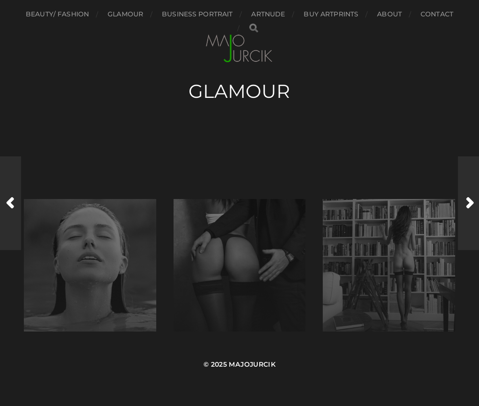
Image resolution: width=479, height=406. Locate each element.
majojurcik (252, 364)
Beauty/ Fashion (57, 14)
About (389, 14)
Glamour (125, 14)
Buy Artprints (331, 14)
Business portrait (197, 14)
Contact (437, 14)
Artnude (268, 14)
